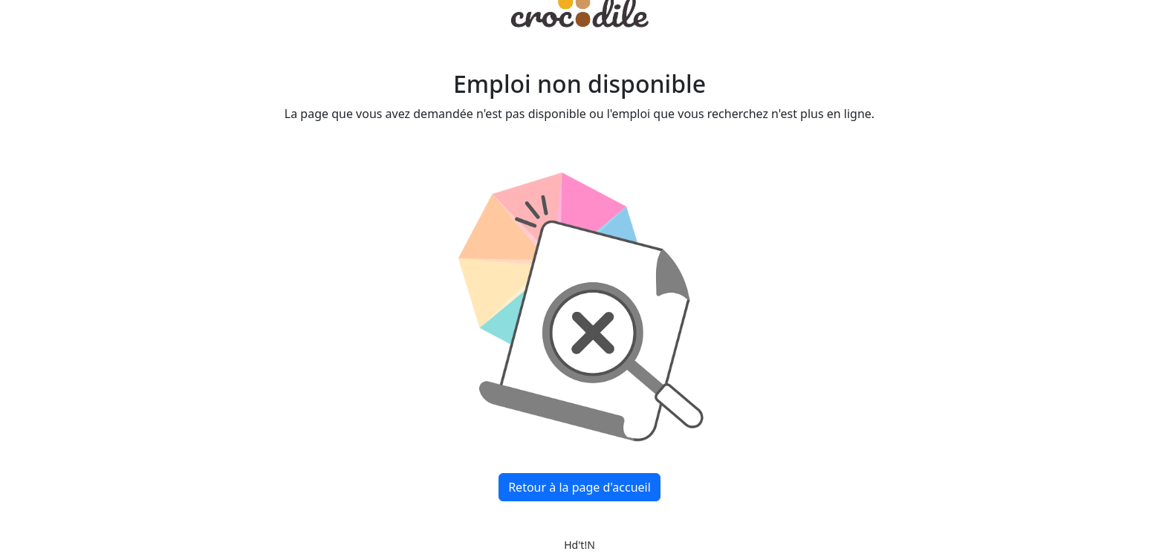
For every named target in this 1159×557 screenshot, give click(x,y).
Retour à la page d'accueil (579, 487)
